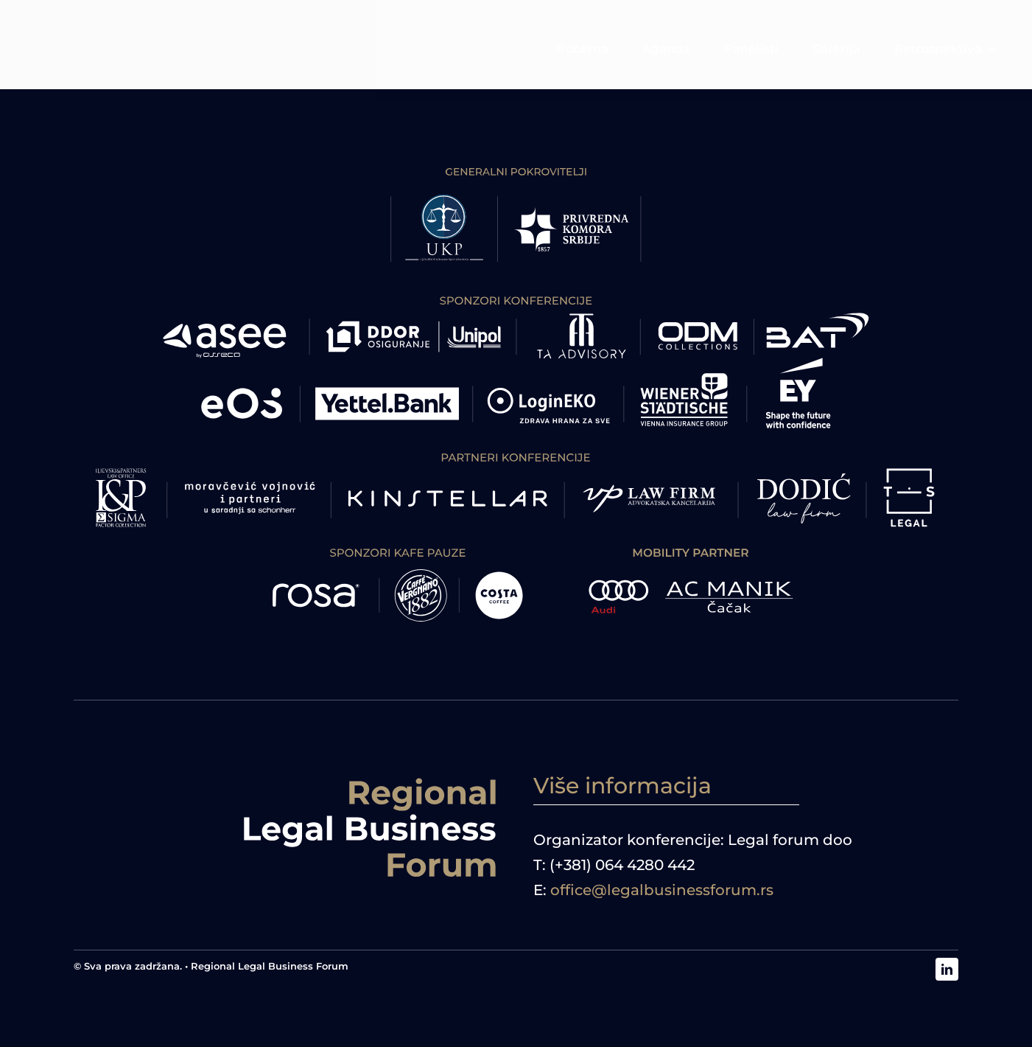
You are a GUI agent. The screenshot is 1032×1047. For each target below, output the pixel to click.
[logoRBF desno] (370, 780)
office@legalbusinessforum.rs (661, 890)
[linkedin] (947, 969)
